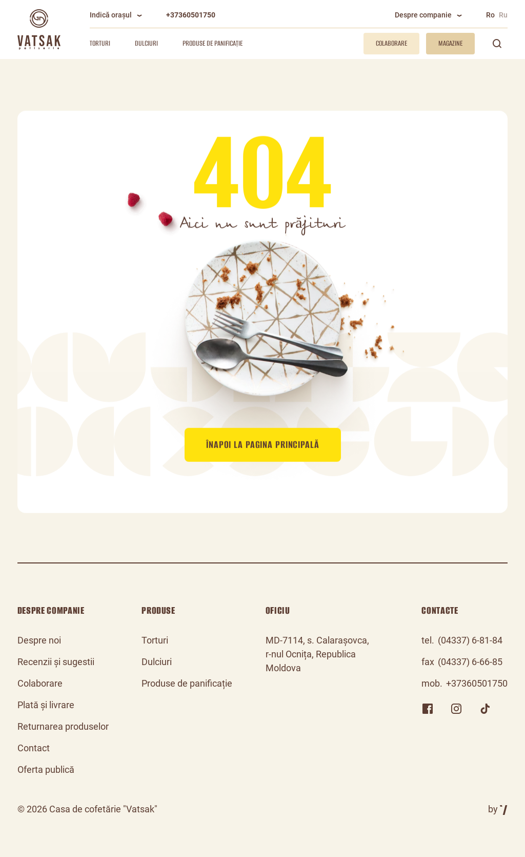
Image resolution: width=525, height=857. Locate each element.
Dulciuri (146, 43)
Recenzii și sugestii (55, 661)
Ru (503, 15)
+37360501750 (190, 15)
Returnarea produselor (63, 726)
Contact (33, 748)
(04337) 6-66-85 (470, 661)
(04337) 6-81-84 (470, 640)
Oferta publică (45, 769)
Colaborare (40, 683)
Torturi (100, 43)
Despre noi (39, 640)
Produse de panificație (213, 43)
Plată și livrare (45, 704)
